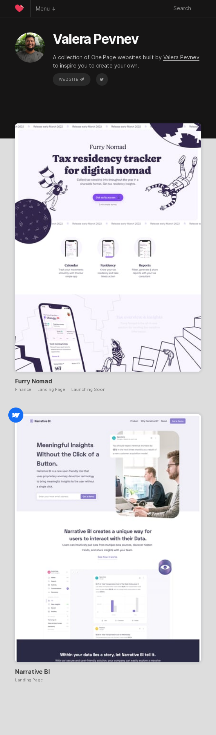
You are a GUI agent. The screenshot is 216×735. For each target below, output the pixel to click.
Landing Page (51, 389)
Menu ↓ (46, 8)
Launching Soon (88, 389)
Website (71, 79)
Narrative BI (32, 671)
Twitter (102, 79)
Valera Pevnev (181, 57)
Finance (23, 389)
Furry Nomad (33, 381)
